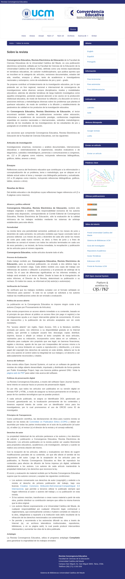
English (90, 51)
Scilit (89, 113)
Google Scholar (93, 131)
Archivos (70, 36)
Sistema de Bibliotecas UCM (98, 240)
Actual (41, 36)
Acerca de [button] (83, 36)
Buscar (73, 29)
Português (91, 62)
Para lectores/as (93, 79)
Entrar (94, 36)
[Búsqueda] (55, 29)
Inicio (24, 36)
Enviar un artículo (94, 153)
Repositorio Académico (96, 251)
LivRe (89, 136)
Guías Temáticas (94, 256)
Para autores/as (93, 84)
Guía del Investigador (96, 246)
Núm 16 (60, 36)
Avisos (32, 36)
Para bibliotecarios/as (96, 89)
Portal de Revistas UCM (97, 266)
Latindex (90, 107)
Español (90, 56)
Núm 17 (50, 36)
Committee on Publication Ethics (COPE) (49, 422)
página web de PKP (16, 373)
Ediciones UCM (93, 261)
